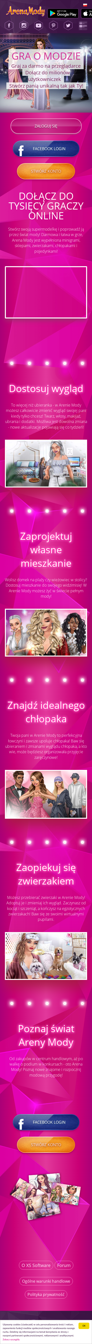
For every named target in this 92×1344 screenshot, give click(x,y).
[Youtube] (38, 25)
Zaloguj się (46, 126)
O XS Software (36, 1265)
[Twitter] (68, 25)
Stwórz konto (46, 171)
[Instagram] (23, 25)
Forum (64, 1265)
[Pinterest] (53, 25)
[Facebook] (9, 25)
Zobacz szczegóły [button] (11, 1339)
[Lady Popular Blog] (83, 25)
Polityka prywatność (46, 1294)
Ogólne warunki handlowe (46, 1281)
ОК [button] (83, 1325)
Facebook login (46, 148)
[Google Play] (63, 13)
